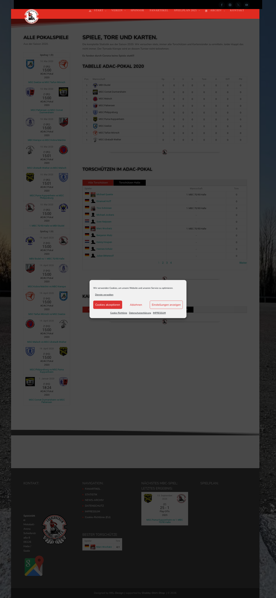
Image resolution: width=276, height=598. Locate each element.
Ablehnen (136, 305)
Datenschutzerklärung (140, 313)
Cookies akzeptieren (107, 305)
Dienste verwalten (104, 294)
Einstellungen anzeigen (166, 305)
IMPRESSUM (159, 313)
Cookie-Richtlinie (118, 313)
